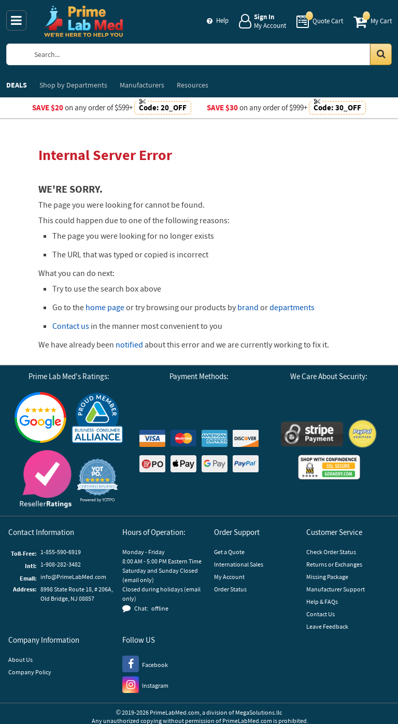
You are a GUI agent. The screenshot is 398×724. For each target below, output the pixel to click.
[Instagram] (145, 684)
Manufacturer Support (335, 589)
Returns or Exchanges (334, 564)
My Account (229, 577)
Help (222, 20)
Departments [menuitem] (73, 85)
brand (248, 307)
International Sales (238, 564)
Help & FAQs (322, 601)
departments (292, 307)
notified (129, 344)
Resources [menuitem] (192, 85)
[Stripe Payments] (312, 435)
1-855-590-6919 (60, 552)
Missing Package (327, 577)
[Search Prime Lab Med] (209, 54)
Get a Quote (229, 552)
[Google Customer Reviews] (40, 419)
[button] (97, 480)
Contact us (70, 326)
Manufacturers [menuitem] (142, 85)
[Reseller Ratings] (46, 480)
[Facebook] (145, 663)
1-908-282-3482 (60, 564)
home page (105, 307)
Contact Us (320, 614)
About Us (20, 659)
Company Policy (29, 672)
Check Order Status (331, 552)
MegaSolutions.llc (258, 712)
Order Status (230, 589)
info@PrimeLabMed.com (73, 577)
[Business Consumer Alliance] (97, 419)
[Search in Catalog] (381, 54)
